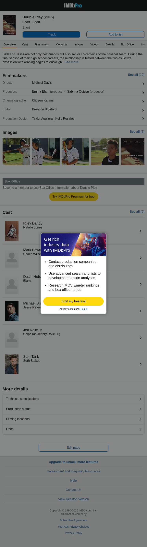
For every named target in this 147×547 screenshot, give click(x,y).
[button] (73, 301)
